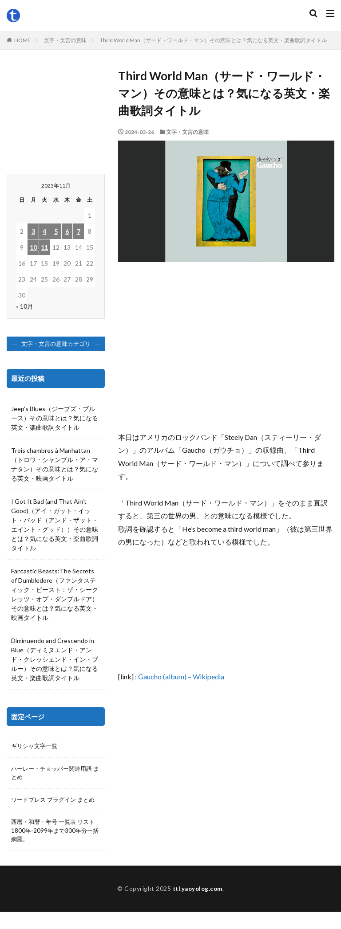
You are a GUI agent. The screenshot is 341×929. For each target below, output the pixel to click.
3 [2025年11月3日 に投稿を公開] (33, 231)
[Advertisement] (226, 351)
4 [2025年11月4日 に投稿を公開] (44, 231)
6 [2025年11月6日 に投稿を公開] (67, 231)
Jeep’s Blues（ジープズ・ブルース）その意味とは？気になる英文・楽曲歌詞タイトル (54, 418)
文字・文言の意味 (65, 40)
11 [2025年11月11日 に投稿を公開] (44, 247)
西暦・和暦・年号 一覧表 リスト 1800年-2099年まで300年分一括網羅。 (54, 844)
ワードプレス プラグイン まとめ (53, 806)
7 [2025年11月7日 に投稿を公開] (78, 231)
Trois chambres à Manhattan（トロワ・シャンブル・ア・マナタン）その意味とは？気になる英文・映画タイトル (54, 464)
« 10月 (24, 306)
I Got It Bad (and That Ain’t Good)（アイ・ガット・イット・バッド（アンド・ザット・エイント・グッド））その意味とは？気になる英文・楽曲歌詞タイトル (54, 525)
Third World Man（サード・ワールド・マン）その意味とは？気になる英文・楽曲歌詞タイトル (213, 40)
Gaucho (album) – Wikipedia (181, 676)
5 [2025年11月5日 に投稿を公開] (56, 231)
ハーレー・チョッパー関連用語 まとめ (54, 774)
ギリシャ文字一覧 (36, 746)
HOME (22, 40)
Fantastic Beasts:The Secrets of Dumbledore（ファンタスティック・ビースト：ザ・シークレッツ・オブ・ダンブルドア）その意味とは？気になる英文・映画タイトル (54, 594)
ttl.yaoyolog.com (197, 905)
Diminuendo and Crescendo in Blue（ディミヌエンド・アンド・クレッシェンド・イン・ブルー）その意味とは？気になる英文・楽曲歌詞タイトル (54, 659)
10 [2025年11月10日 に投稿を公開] (33, 247)
